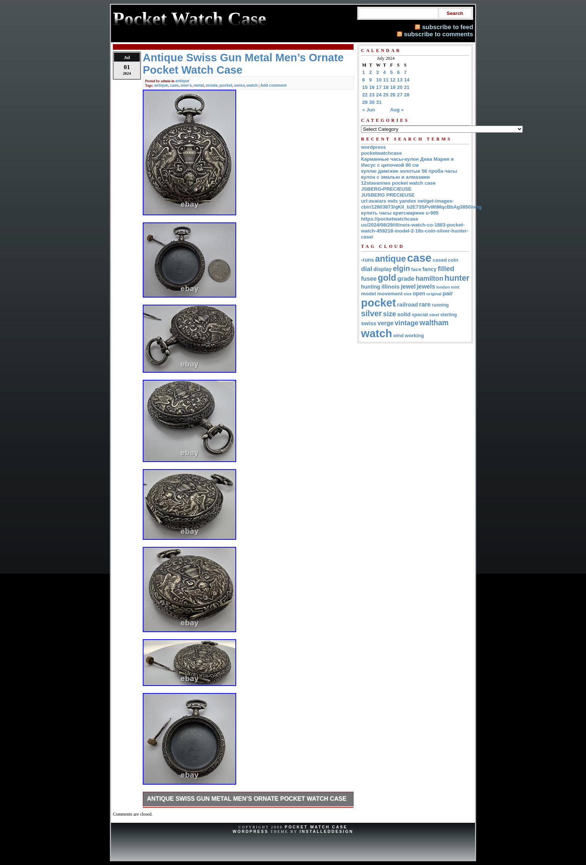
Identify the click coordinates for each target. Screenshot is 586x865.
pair (447, 293)
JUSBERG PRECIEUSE (388, 195)
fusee (369, 278)
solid (404, 314)
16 (372, 87)
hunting (370, 287)
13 (400, 80)
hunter (456, 278)
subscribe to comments (438, 34)
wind (398, 335)
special (420, 314)
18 (386, 87)
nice (407, 294)
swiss (239, 85)
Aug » (397, 110)
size (389, 314)
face (416, 269)
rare (425, 304)
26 (393, 95)
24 (379, 95)
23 (372, 95)
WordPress (250, 831)
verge (385, 323)
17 (379, 87)
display (382, 269)
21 (407, 87)
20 (400, 87)
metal (199, 85)
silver (371, 313)
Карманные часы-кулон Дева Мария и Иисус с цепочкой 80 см (407, 162)
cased (440, 260)
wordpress (373, 147)
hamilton (429, 278)
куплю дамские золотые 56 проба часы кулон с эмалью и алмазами (409, 174)
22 (365, 95)
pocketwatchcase (381, 153)
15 (365, 87)
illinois (390, 286)
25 (386, 95)
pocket (225, 85)
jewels (426, 286)
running (440, 305)
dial (366, 269)
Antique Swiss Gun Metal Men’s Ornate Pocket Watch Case (246, 798)
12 (393, 80)
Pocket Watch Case (316, 827)
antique (182, 81)
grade (405, 278)
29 (365, 102)
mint (455, 287)
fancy (429, 269)
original (433, 294)
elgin (401, 268)
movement (390, 293)
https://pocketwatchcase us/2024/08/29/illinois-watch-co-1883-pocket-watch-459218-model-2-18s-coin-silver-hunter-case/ (414, 228)
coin (453, 260)
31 (379, 102)
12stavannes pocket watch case (398, 183)
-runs (367, 260)
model (368, 293)
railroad (407, 304)
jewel (408, 286)
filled (446, 269)
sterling (448, 314)
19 (393, 87)
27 (400, 95)
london (443, 287)
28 (407, 95)
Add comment (273, 85)
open (419, 293)
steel (434, 314)
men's (186, 85)
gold (387, 278)
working (414, 335)
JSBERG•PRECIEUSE (386, 189)
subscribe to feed (447, 27)
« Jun (368, 110)
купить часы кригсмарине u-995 (399, 213)
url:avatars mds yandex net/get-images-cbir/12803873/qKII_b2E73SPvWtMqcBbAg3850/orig (421, 204)
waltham (434, 322)
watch (252, 85)
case (174, 85)
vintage (406, 323)
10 (379, 80)
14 (407, 80)
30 (372, 102)
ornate (212, 85)
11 (386, 80)
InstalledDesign (327, 831)
